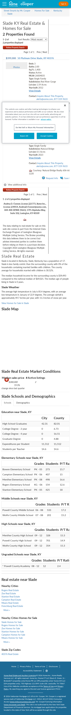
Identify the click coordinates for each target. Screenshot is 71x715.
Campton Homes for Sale (13, 634)
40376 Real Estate (10, 654)
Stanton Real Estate (11, 596)
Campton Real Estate (11, 599)
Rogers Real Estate (10, 590)
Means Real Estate (10, 603)
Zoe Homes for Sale (11, 628)
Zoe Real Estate (9, 593)
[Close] (65, 105)
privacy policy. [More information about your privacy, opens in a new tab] (46, 119)
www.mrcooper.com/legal (14, 704)
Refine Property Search (15, 47)
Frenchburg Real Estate (12, 606)
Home (13, 666)
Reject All (24, 136)
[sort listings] (39, 39)
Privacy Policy (25, 666)
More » (6, 610)
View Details (35, 91)
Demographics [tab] (23, 402)
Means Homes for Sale (12, 638)
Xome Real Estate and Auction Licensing (20, 675)
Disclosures (53, 666)
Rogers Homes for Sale (12, 625)
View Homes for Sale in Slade (15, 303)
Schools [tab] (7, 402)
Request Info (50, 178)
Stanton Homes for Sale (13, 631)
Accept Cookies (46, 136)
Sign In (63, 4)
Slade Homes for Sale (11, 622)
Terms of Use (40, 666)
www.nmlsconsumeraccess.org (22, 702)
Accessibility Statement (32, 670)
